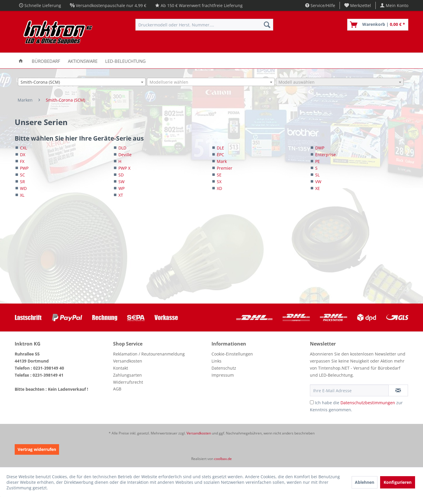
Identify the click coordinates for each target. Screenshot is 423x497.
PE (317, 161)
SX (219, 181)
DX (22, 154)
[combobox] (82, 82)
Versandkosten (127, 361)
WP (121, 188)
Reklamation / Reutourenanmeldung (149, 354)
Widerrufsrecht (128, 382)
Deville (125, 154)
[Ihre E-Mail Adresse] (349, 390)
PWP (24, 168)
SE (219, 175)
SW (121, 181)
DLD (122, 148)
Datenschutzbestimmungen (367, 402)
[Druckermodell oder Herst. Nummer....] (204, 25)
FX (22, 161)
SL (317, 175)
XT (120, 195)
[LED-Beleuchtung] (125, 60)
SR (22, 181)
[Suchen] (267, 25)
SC (22, 175)
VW (318, 181)
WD (23, 188)
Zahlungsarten (127, 375)
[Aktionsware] (82, 60)
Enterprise (325, 154)
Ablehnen (364, 482)
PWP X (124, 168)
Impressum (223, 375)
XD (219, 188)
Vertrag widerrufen (37, 449)
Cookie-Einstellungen (232, 354)
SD (121, 175)
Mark (222, 161)
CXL (23, 148)
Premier (224, 168)
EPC (220, 154)
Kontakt (120, 368)
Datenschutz (224, 368)
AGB (117, 389)
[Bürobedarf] (46, 60)
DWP (319, 148)
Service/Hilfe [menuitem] (320, 5)
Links (216, 361)
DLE (220, 148)
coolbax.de (223, 458)
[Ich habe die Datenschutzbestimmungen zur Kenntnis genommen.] (312, 402)
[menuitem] (358, 5)
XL (22, 195)
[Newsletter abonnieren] (398, 390)
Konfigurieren (398, 482)
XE (317, 188)
